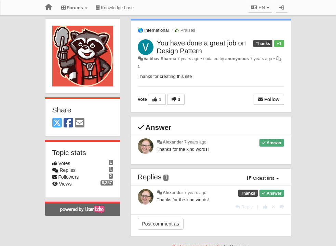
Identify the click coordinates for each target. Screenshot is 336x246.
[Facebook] (68, 123)
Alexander (173, 142)
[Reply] (244, 206)
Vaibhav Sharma (160, 58)
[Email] (79, 123)
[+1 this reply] (265, 206)
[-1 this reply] (282, 206)
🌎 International (153, 30)
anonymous (237, 58)
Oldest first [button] (262, 178)
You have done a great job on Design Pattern (201, 47)
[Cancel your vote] (273, 206)
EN (260, 7)
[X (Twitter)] (57, 123)
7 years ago (195, 142)
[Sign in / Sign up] (281, 7)
